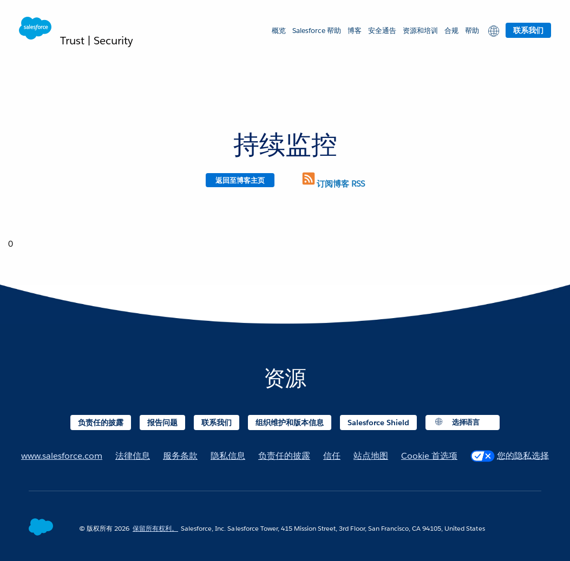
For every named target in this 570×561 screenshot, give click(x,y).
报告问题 (162, 422)
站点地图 (370, 455)
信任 (331, 455)
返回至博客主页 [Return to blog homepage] (240, 180)
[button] (492, 30)
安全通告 (382, 30)
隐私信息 (228, 455)
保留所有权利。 (155, 528)
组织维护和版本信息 (289, 422)
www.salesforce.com (61, 455)
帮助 (472, 30)
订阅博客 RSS (332, 184)
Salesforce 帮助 (316, 30)
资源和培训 (420, 30)
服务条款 (180, 455)
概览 (279, 30)
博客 (355, 30)
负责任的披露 (100, 422)
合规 (451, 30)
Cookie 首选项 (429, 455)
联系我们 (528, 30)
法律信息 (132, 455)
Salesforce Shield (378, 422)
